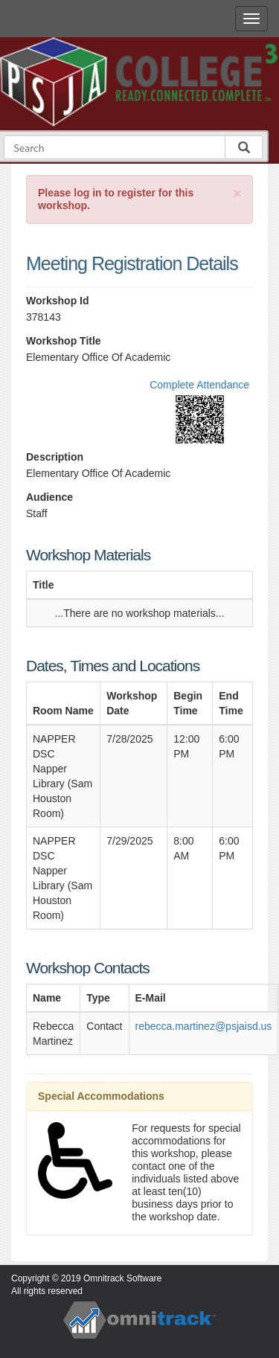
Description (54, 457)
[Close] (237, 193)
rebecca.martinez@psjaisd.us (203, 1026)
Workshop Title (63, 341)
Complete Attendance (199, 385)
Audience (49, 497)
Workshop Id (57, 301)
